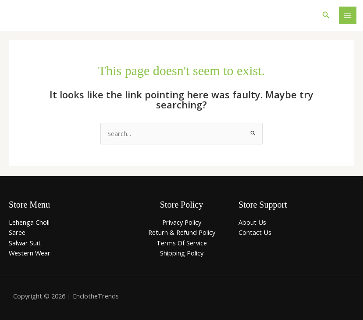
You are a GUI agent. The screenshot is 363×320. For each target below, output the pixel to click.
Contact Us (254, 232)
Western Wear (29, 252)
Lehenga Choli (29, 222)
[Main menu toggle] (347, 15)
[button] (326, 15)
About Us (252, 222)
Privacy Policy (181, 222)
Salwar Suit (25, 242)
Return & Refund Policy (181, 232)
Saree (17, 232)
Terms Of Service (182, 242)
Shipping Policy (181, 252)
